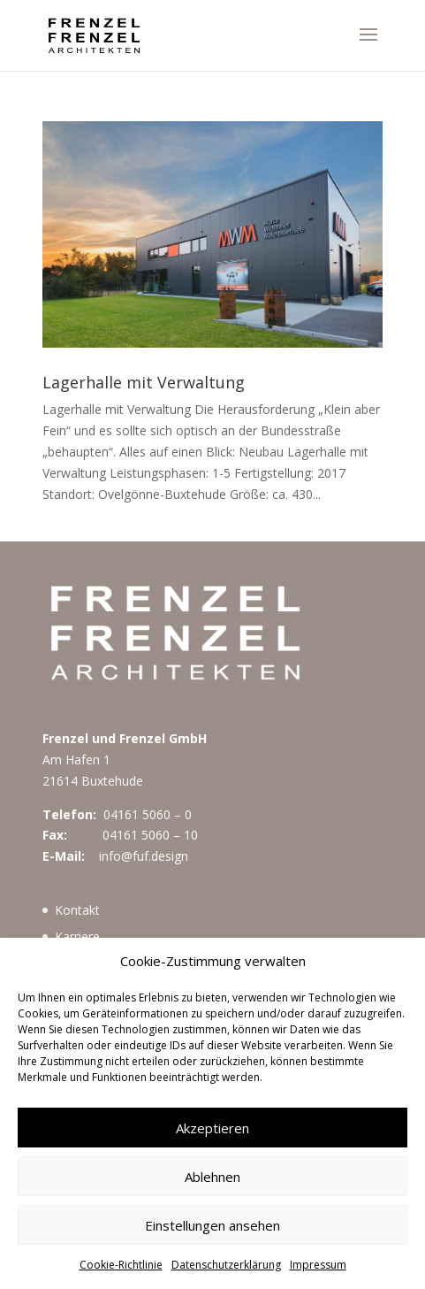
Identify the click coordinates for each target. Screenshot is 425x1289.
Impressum (318, 1264)
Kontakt (77, 910)
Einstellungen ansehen (212, 1225)
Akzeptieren (212, 1128)
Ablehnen (212, 1176)
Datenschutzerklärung (226, 1264)
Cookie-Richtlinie (121, 1264)
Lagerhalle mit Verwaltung (143, 382)
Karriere (77, 936)
